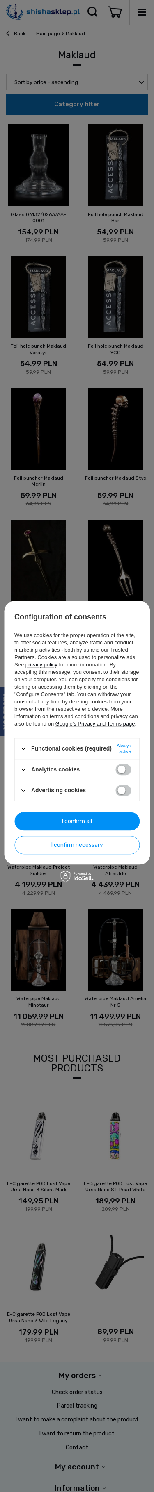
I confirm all (77, 821)
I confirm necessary (77, 845)
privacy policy (41, 665)
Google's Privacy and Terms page (95, 724)
